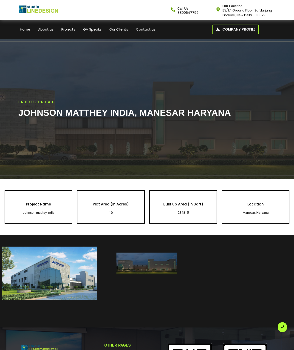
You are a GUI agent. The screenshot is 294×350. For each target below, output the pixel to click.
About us (46, 29)
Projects (68, 29)
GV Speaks (92, 29)
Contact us (145, 29)
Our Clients (118, 29)
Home (25, 29)
